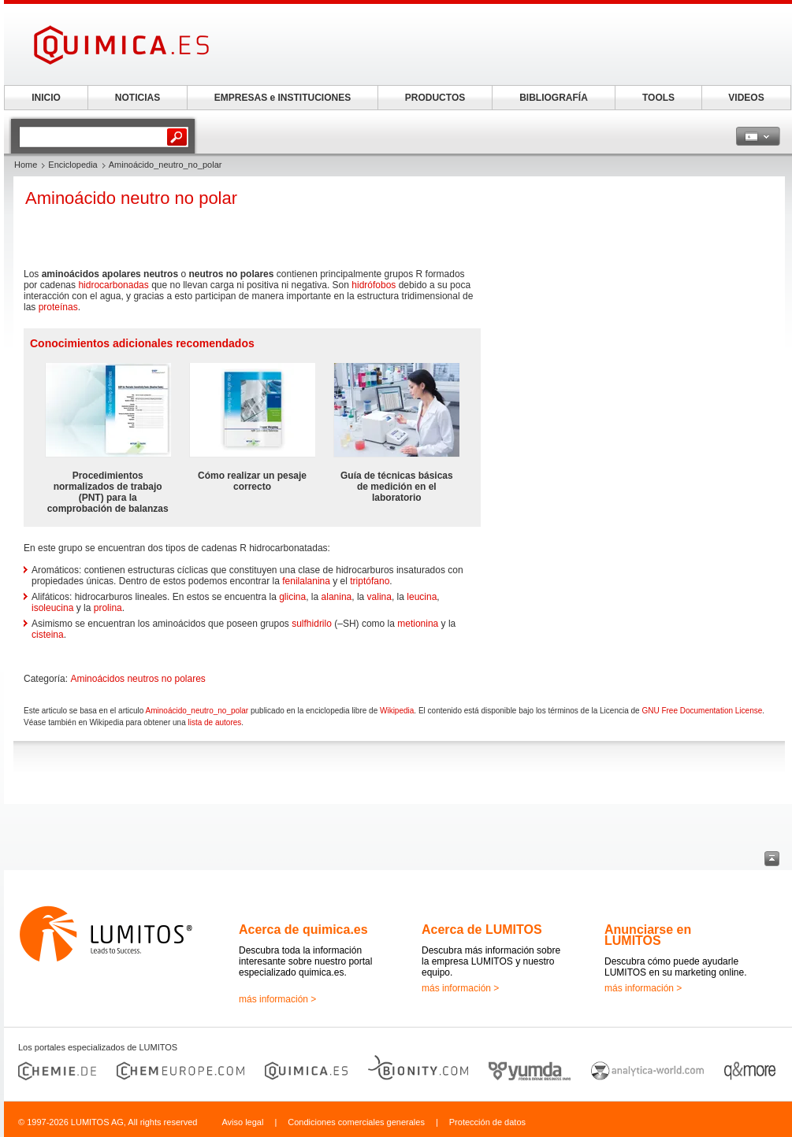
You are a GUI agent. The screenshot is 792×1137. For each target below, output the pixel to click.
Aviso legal (242, 1122)
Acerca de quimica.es (303, 929)
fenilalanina (306, 581)
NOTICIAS (137, 97)
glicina (292, 596)
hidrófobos (373, 285)
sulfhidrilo (312, 623)
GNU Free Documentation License (701, 710)
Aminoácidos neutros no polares (137, 678)
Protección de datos (487, 1122)
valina (379, 596)
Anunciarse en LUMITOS (647, 935)
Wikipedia (397, 710)
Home (25, 164)
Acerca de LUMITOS (482, 929)
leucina (422, 596)
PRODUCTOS (435, 97)
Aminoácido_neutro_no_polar (197, 710)
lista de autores (214, 722)
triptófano (369, 581)
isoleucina (52, 607)
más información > (277, 999)
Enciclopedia (72, 164)
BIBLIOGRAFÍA (553, 97)
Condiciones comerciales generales (356, 1122)
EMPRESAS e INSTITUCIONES (282, 97)
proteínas (58, 307)
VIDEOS (746, 97)
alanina (337, 596)
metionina (417, 623)
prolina (108, 607)
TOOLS (658, 97)
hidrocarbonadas (113, 285)
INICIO (46, 97)
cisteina (48, 634)
